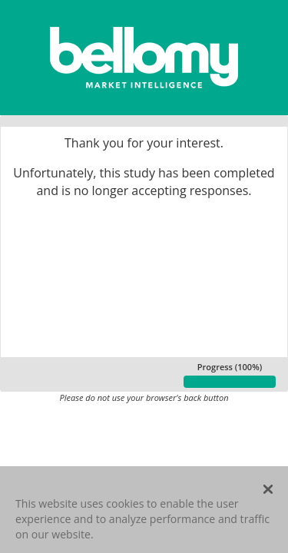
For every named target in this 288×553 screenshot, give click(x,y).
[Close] (268, 493)
